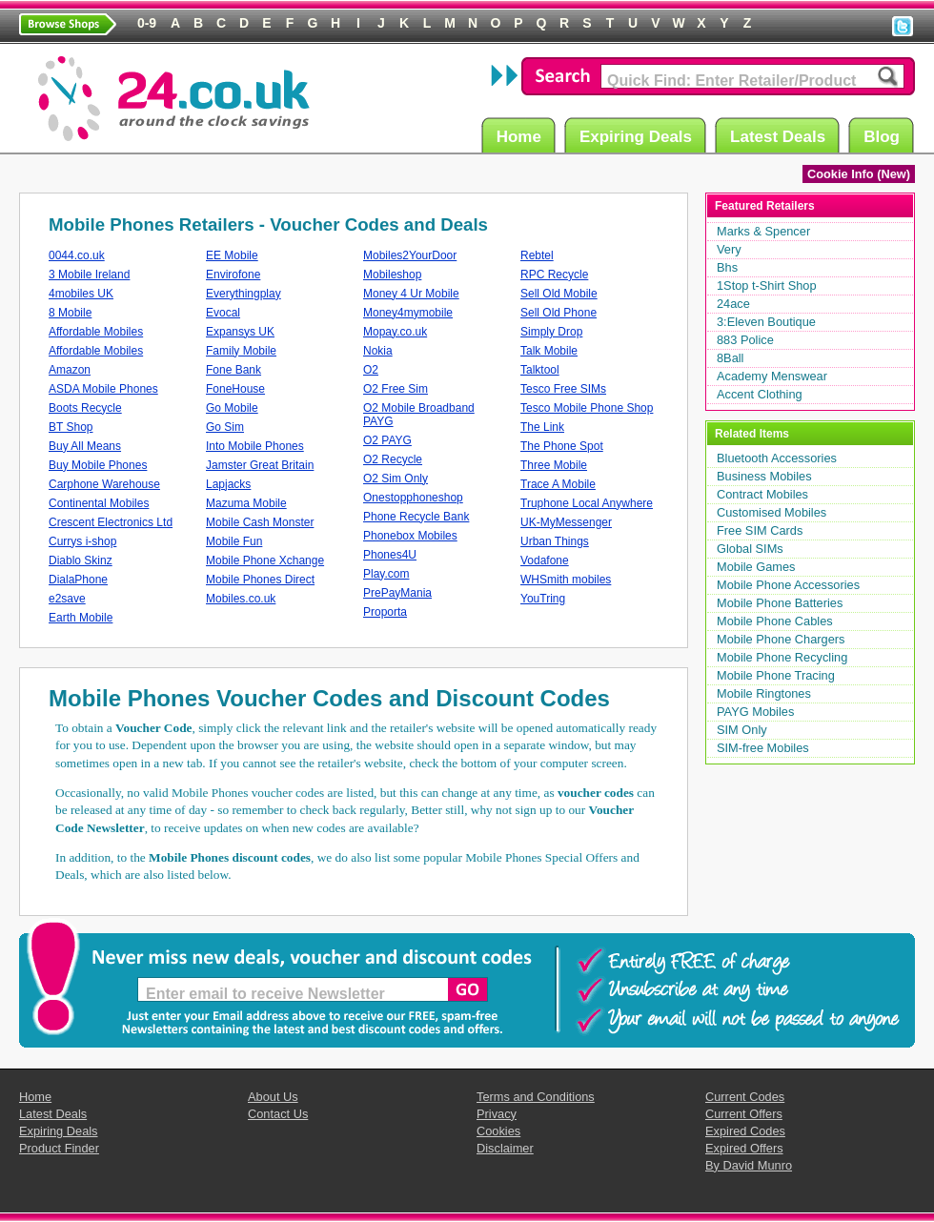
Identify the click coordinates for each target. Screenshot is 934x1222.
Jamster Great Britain (260, 465)
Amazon (70, 370)
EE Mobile (232, 255)
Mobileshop (392, 274)
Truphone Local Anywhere (586, 503)
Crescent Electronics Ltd (111, 522)
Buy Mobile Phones (98, 465)
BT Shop (70, 427)
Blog (884, 135)
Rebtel (537, 255)
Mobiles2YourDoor (410, 255)
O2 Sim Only (395, 478)
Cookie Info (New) (858, 174)
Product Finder (59, 1148)
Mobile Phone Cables (775, 621)
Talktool (539, 370)
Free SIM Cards (759, 530)
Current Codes (744, 1097)
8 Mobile (70, 312)
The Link (542, 427)
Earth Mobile (80, 617)
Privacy (497, 1114)
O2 (370, 370)
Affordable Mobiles (96, 331)
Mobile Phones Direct (260, 579)
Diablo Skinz (80, 560)
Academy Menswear (772, 376)
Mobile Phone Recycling (782, 657)
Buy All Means (85, 446)
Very (729, 249)
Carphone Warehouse (104, 484)
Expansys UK (240, 331)
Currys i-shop (82, 541)
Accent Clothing (759, 394)
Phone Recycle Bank (416, 516)
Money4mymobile (408, 312)
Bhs (727, 267)
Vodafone (544, 560)
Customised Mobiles (771, 512)
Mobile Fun (234, 541)
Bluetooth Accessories (777, 458)
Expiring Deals (638, 135)
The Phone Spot (561, 446)
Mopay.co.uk (395, 331)
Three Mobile (553, 465)
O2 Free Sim (395, 389)
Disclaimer (505, 1148)
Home (522, 135)
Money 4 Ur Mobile (411, 293)
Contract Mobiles (762, 494)
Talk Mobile (549, 350)
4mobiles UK (81, 293)
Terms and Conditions (536, 1097)
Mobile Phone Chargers (780, 639)
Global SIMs (750, 548)
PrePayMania (397, 593)
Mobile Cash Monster (260, 522)
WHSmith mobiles (565, 579)
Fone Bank (233, 370)
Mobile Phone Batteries (780, 603)
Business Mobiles (764, 476)
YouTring (542, 598)
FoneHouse (235, 389)
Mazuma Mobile (246, 503)
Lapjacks (228, 484)
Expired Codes (745, 1131)
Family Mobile (241, 350)
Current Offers (743, 1114)
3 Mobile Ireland (89, 274)
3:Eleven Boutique (766, 322)
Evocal (223, 312)
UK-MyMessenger (566, 522)
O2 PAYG (387, 440)
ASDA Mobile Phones (103, 389)
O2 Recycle (392, 459)
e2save (67, 598)
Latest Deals (780, 135)
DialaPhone (78, 579)
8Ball (730, 358)
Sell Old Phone (558, 312)
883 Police (745, 340)
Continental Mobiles (99, 503)
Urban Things (554, 541)
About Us (273, 1097)
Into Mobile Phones (255, 446)
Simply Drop (551, 331)
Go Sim (225, 427)
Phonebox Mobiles (410, 535)
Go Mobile (232, 408)
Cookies (498, 1131)
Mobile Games (756, 567)
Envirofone (233, 274)
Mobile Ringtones (764, 693)
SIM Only (742, 730)
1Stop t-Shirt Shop (767, 285)
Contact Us (278, 1114)
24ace (733, 303)
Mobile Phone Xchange (265, 560)
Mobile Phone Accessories (788, 585)
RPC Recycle (554, 274)
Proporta (385, 612)
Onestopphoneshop (413, 497)
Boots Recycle (85, 408)
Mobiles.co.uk (240, 598)
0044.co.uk (77, 255)
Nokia (378, 350)
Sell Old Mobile (559, 293)
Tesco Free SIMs (563, 389)
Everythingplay (243, 293)
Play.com (386, 573)
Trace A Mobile (558, 484)
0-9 (146, 23)
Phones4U (389, 554)
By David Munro (748, 1165)
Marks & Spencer (763, 231)
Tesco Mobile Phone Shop (586, 408)
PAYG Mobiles (755, 711)
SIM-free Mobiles (763, 748)
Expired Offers (744, 1148)
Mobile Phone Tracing (776, 675)
